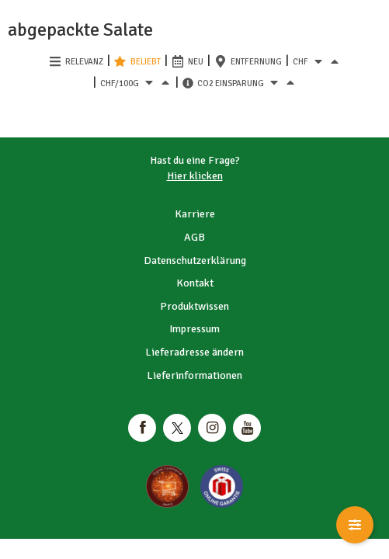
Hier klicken (195, 175)
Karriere (195, 213)
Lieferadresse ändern (194, 352)
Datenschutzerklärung (195, 260)
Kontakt (195, 283)
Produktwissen (194, 306)
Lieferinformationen (194, 375)
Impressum (194, 328)
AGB (194, 237)
